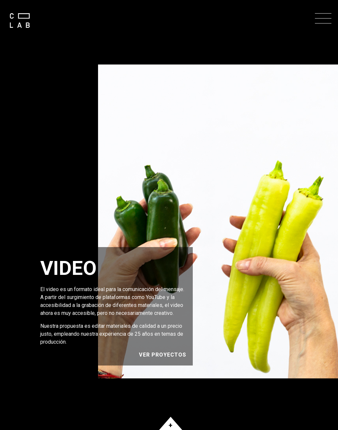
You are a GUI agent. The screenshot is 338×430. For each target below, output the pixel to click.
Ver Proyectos (162, 355)
